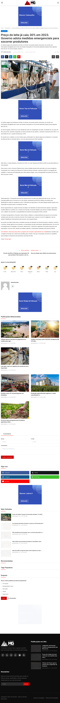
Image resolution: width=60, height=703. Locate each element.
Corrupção (5, 583)
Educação (5, 589)
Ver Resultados (12, 598)
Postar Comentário (7, 457)
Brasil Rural (7, 28)
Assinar (26, 684)
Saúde (4, 591)
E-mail (32, 439)
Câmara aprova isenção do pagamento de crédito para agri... (13, 340)
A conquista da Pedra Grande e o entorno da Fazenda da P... (28, 523)
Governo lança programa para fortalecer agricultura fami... (13, 421)
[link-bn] (30, 16)
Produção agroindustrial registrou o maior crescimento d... (43, 394)
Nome (2, 439)
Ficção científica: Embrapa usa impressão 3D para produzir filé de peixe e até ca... (16, 254)
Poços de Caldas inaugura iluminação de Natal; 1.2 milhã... (27, 514)
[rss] (24, 655)
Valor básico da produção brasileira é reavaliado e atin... (27, 541)
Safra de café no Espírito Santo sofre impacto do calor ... (27, 550)
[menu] (2, 2)
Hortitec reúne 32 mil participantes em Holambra (12, 394)
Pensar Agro (8, 239)
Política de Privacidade (52, 698)
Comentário (4, 445)
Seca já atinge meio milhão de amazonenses (43, 253)
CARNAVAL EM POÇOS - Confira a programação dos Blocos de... (50, 647)
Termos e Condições (38, 698)
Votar (3, 598)
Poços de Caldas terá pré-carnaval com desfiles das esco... (49, 656)
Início (2, 28)
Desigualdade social (8, 586)
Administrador (15, 282)
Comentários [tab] (7, 434)
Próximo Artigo (36, 250)
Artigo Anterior (24, 250)
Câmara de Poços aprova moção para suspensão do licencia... (49, 664)
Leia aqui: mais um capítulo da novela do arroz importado (15, 367)
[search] (58, 2)
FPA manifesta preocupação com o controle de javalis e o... (27, 532)
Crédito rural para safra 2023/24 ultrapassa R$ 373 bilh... (45, 340)
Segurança (5, 594)
